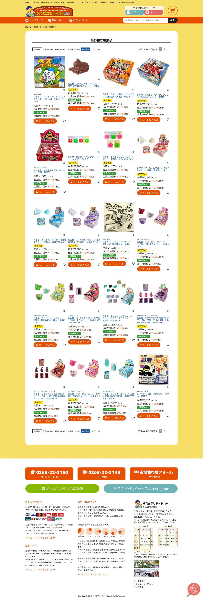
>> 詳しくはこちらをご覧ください (40, 537)
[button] (168, 49)
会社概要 (139, 587)
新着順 (70, 49)
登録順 (77, 49)
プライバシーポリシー (145, 584)
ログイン (136, 12)
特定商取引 (140, 580)
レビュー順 (95, 49)
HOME (28, 26)
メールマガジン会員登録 (64, 488)
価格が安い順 (48, 49)
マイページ (155, 12)
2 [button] (164, 49)
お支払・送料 (80, 20)
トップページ (36, 20)
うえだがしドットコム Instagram (143, 488)
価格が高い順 (60, 49)
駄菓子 (37, 26)
